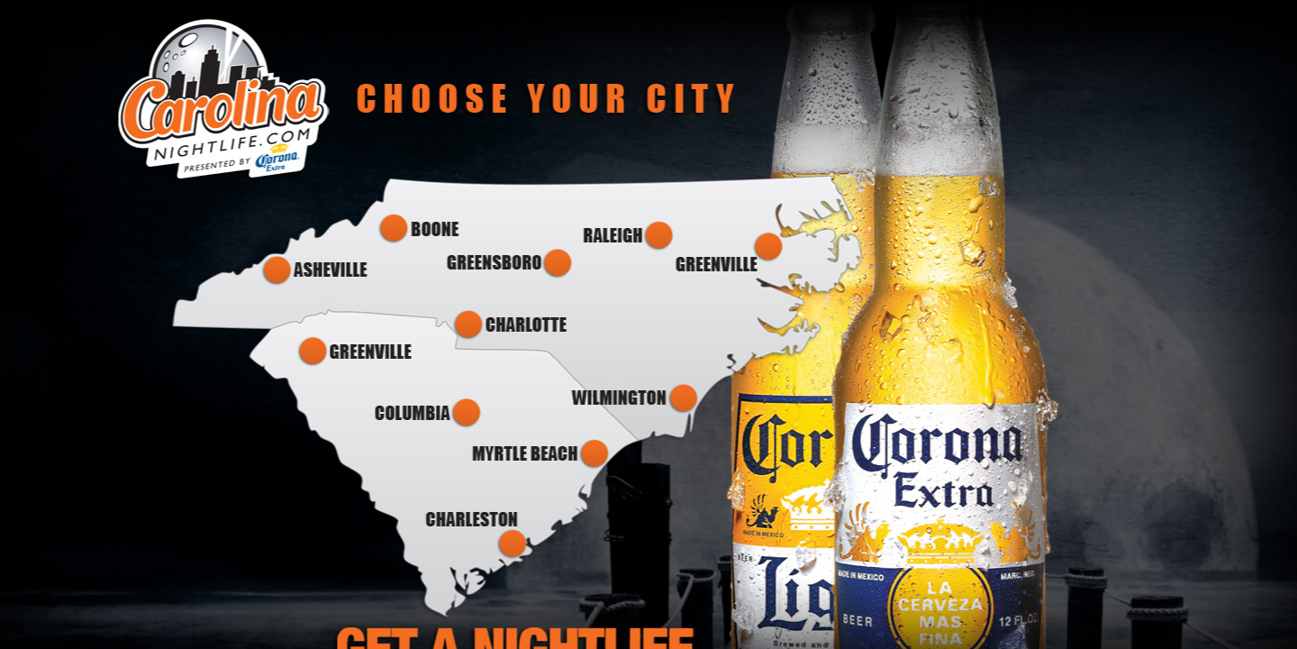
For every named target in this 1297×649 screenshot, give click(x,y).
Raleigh (626, 235)
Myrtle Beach (539, 454)
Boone (422, 229)
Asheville (316, 271)
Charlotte (510, 324)
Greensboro (506, 263)
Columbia (429, 412)
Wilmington (633, 399)
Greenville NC (732, 252)
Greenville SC (354, 351)
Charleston (479, 535)
